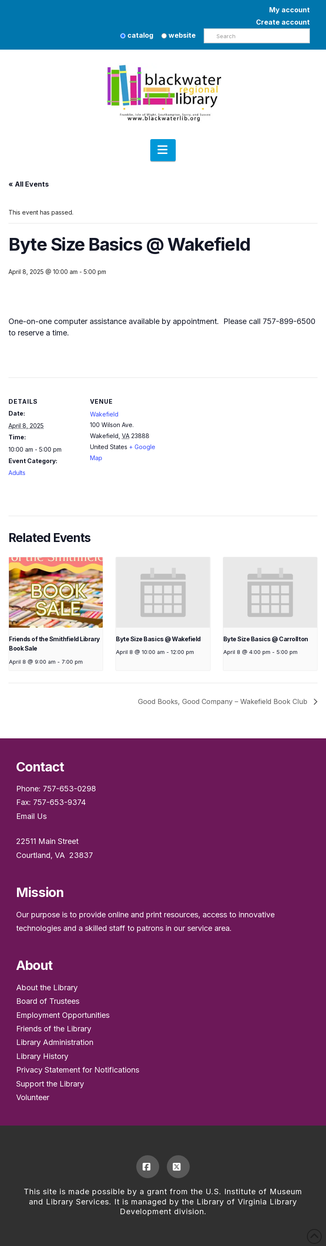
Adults (16, 472)
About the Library (47, 987)
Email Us (31, 816)
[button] (163, 150)
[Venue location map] (216, 436)
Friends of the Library (53, 1028)
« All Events (28, 184)
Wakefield (104, 414)
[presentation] (56, 592)
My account (289, 10)
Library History (42, 1056)
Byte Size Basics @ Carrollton (265, 639)
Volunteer (32, 1097)
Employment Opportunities (63, 1015)
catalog (136, 35)
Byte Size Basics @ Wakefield (158, 639)
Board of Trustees (47, 1001)
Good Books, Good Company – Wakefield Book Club (223, 701)
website (178, 35)
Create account (283, 22)
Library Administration (54, 1042)
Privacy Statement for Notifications (77, 1069)
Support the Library (50, 1083)
